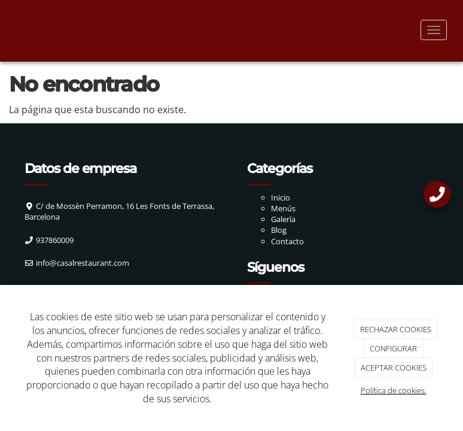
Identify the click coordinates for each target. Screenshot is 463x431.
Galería (283, 219)
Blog (279, 229)
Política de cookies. (394, 390)
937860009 (55, 240)
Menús (283, 208)
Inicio (280, 197)
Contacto (287, 241)
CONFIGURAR (393, 348)
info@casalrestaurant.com (82, 262)
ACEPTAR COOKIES (394, 367)
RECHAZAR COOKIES (395, 329)
